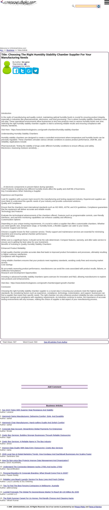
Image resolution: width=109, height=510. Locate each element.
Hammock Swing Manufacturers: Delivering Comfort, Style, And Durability (33, 416)
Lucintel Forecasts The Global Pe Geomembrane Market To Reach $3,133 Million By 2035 (41, 492)
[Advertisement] (54, 28)
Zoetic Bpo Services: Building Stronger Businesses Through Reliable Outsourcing (36, 435)
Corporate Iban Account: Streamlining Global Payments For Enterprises (32, 429)
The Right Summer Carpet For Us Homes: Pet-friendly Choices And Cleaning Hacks (38, 498)
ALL (1, 50)
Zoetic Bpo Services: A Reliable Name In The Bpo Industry (26, 441)
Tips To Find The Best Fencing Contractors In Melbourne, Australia (31, 486)
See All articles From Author (55, 342)
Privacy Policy (80, 507)
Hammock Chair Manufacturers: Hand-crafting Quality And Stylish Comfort (33, 423)
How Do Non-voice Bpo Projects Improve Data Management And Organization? (35, 460)
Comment (17, 66)
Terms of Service (95, 507)
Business (10, 50)
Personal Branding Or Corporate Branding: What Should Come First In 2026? (35, 473)
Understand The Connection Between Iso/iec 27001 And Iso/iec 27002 (32, 467)
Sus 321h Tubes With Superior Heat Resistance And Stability (27, 410)
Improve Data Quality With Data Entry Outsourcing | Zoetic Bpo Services (32, 448)
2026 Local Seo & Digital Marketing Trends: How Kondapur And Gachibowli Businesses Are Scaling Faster (46, 454)
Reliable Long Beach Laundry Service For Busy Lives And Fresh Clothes (33, 479)
